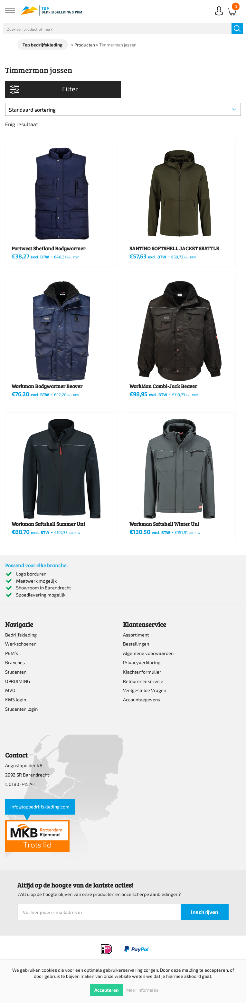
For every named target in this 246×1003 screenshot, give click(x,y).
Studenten (15, 672)
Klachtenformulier (142, 672)
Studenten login (21, 709)
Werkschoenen (20, 644)
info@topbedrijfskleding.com (40, 806)
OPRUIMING (17, 681)
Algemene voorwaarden (148, 653)
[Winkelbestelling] (123, 109)
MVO (10, 690)
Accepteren (106, 990)
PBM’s (11, 653)
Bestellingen (136, 644)
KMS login (15, 699)
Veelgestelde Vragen (144, 690)
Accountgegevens (141, 699)
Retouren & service (143, 681)
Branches (15, 662)
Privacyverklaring (141, 662)
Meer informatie (142, 990)
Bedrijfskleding (21, 634)
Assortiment (136, 634)
